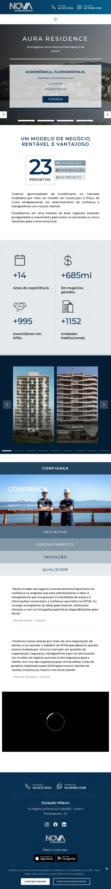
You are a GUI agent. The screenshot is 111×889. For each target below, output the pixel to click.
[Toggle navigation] (55, 19)
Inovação (55, 557)
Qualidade (55, 569)
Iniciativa (55, 532)
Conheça (55, 99)
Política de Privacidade (71, 881)
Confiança (55, 468)
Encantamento (55, 544)
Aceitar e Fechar (35, 881)
